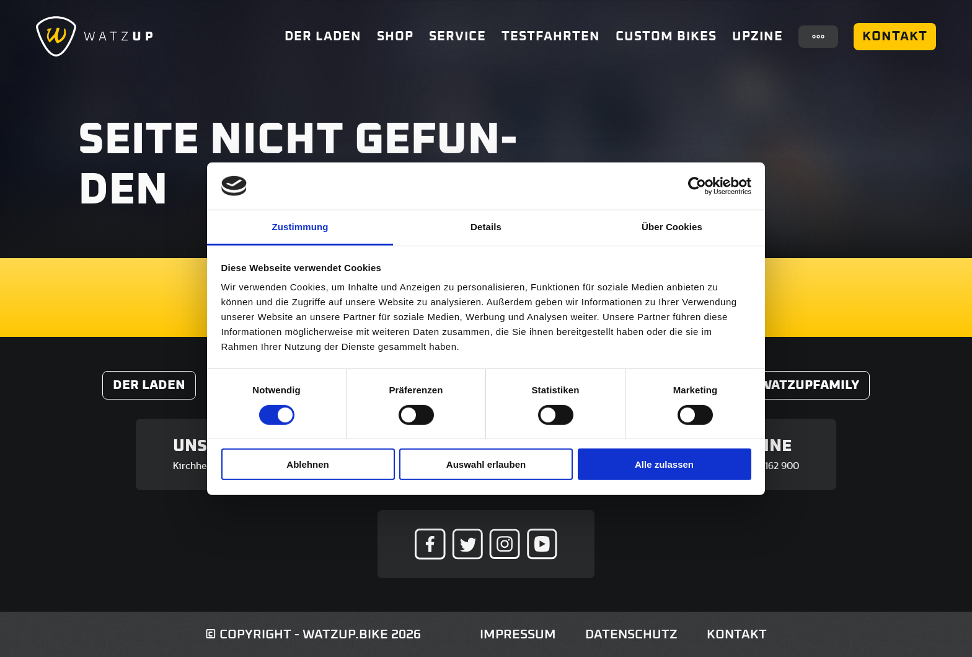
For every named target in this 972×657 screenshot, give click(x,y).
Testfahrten (550, 36)
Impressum (518, 634)
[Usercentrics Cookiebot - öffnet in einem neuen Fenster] (697, 186)
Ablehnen (307, 464)
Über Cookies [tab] (672, 226)
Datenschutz (631, 634)
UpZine (757, 36)
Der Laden (323, 36)
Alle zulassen (664, 464)
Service (457, 36)
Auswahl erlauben (486, 464)
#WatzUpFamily (805, 384)
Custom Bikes (666, 36)
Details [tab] (486, 226)
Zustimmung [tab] (300, 226)
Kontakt (894, 36)
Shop (395, 36)
